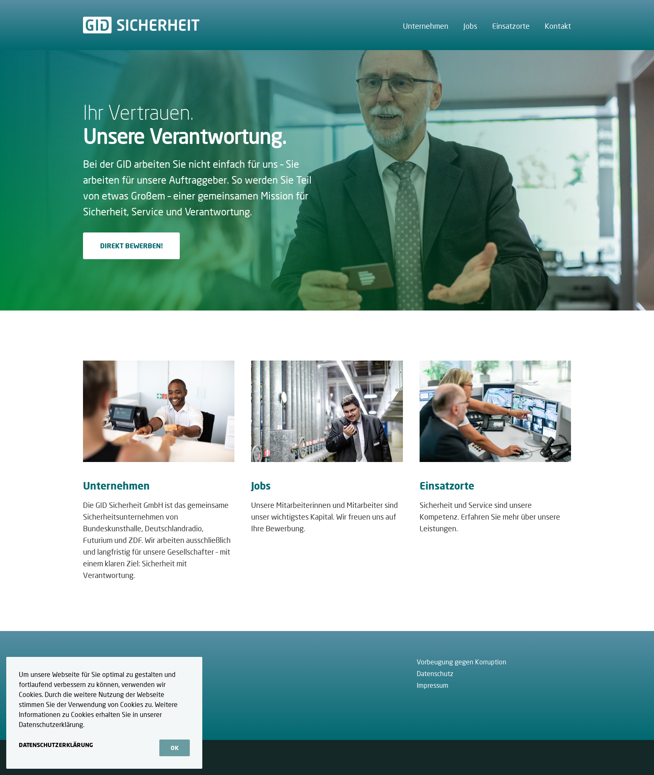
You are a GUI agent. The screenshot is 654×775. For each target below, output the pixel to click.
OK (175, 747)
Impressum (432, 685)
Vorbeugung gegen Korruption (461, 662)
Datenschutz (435, 673)
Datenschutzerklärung (56, 744)
